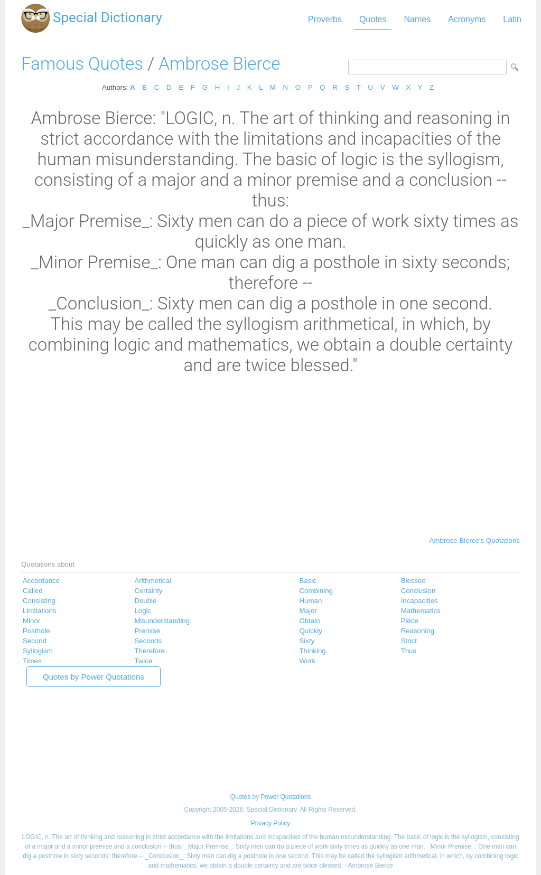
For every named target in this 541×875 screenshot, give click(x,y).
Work (308, 661)
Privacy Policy (270, 823)
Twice (143, 661)
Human (311, 601)
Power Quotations (285, 797)
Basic (308, 581)
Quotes (373, 19)
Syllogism (38, 651)
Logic (142, 611)
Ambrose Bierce (219, 63)
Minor (31, 621)
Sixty (307, 641)
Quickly (311, 631)
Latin (512, 19)
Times (32, 661)
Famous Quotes (82, 63)
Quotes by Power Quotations (93, 676)
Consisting (39, 601)
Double (145, 601)
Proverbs (325, 19)
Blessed (413, 581)
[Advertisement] (270, 455)
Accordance (41, 581)
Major (308, 611)
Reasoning (417, 631)
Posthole (36, 631)
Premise (147, 631)
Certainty (148, 591)
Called (33, 591)
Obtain (310, 621)
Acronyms (467, 19)
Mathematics (421, 611)
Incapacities (419, 601)
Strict (409, 641)
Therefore (149, 651)
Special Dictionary (107, 17)
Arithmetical (152, 581)
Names (417, 19)
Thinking (313, 651)
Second (34, 641)
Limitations (39, 611)
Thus (409, 651)
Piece (409, 621)
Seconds (148, 641)
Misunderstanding (162, 621)
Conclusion (418, 591)
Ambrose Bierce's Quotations (475, 540)
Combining (316, 591)
